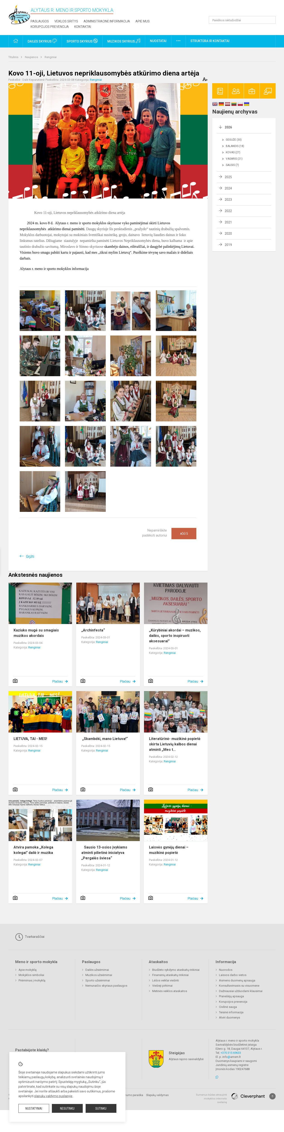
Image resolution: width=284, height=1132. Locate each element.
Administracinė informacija (107, 21)
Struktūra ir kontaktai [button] (209, 41)
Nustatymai (33, 1108)
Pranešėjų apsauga (231, 996)
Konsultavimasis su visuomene (239, 985)
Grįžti (30, 556)
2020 (228, 233)
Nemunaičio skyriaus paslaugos (106, 985)
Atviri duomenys (229, 1017)
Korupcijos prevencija (50, 26)
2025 (228, 177)
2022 (228, 211)
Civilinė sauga (228, 1007)
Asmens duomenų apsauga (237, 980)
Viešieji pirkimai (162, 985)
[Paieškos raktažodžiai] (242, 20)
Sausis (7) (232, 165)
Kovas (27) (233, 152)
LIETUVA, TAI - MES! (30, 739)
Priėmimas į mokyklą (32, 980)
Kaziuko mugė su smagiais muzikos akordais (36, 633)
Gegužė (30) (234, 139)
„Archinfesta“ (93, 630)
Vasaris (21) (234, 158)
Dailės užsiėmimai (97, 969)
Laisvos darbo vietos (232, 975)
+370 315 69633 (231, 1052)
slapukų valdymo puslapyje (53, 1096)
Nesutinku (67, 1108)
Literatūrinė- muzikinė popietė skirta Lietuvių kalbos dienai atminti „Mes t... (174, 744)
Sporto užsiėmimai (97, 980)
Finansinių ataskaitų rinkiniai (170, 975)
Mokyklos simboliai (31, 975)
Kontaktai (82, 26)
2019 (228, 245)
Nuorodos (225, 969)
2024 (228, 188)
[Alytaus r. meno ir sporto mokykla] (19, 14)
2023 (228, 199)
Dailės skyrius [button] (42, 41)
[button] (245, 9)
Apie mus (142, 21)
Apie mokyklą (27, 969)
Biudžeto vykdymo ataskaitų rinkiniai (176, 969)
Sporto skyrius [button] (82, 41)
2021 (228, 222)
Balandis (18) (235, 146)
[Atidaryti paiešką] (270, 19)
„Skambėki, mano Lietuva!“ (104, 739)
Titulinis (13, 57)
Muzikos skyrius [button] (123, 41)
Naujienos (32, 57)
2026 (228, 127)
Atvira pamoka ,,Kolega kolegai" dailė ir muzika (33, 850)
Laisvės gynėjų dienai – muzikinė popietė (168, 850)
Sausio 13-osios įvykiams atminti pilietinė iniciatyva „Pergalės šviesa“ (104, 852)
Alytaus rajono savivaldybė (186, 1059)
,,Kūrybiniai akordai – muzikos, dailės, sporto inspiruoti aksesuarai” (175, 635)
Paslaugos (40, 21)
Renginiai (51, 57)
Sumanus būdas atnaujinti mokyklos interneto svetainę (211, 1098)
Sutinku (100, 1108)
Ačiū (184, 533)
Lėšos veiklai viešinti (165, 980)
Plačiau (57, 681)
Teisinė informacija (231, 1012)
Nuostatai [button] (158, 41)
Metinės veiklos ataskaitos (169, 991)
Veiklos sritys (66, 21)
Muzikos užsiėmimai (98, 975)
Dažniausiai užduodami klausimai (240, 991)
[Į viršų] (272, 1096)
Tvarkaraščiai (29, 937)
